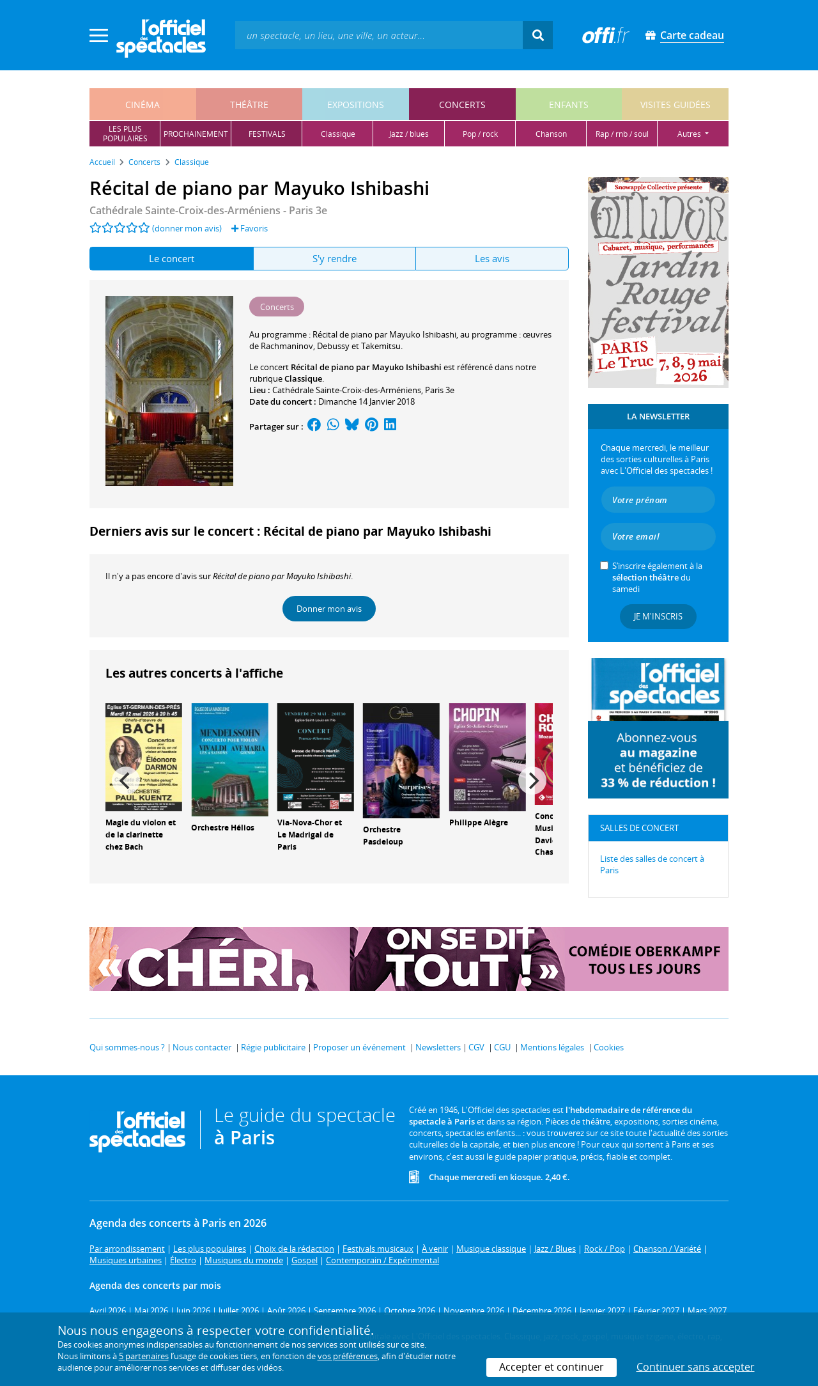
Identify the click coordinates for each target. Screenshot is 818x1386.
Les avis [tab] (492, 258)
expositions (355, 104)
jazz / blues (409, 133)
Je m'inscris (658, 616)
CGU (502, 1047)
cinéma (142, 104)
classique (338, 133)
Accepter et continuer (551, 1367)
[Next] (532, 781)
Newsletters (438, 1047)
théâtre (249, 104)
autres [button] (690, 133)
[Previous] (126, 781)
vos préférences (348, 1356)
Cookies (609, 1047)
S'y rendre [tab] (335, 258)
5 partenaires (144, 1356)
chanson (551, 133)
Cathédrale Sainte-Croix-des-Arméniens (346, 390)
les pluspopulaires (125, 133)
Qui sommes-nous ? (127, 1047)
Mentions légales (552, 1047)
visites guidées (675, 104)
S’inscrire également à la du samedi (657, 577)
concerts (462, 104)
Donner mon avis (329, 608)
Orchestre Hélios (222, 827)
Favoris (249, 228)
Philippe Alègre (478, 822)
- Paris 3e (208, 210)
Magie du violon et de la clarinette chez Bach (140, 834)
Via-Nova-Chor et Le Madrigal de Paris (309, 834)
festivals (267, 133)
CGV (476, 1047)
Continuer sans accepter (696, 1367)
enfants (569, 104)
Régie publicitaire (273, 1047)
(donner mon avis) (187, 228)
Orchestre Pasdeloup (383, 835)
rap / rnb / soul (622, 133)
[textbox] (379, 35)
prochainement (196, 133)
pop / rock (480, 133)
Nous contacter (202, 1047)
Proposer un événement (359, 1047)
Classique (303, 378)
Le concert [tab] (171, 258)
